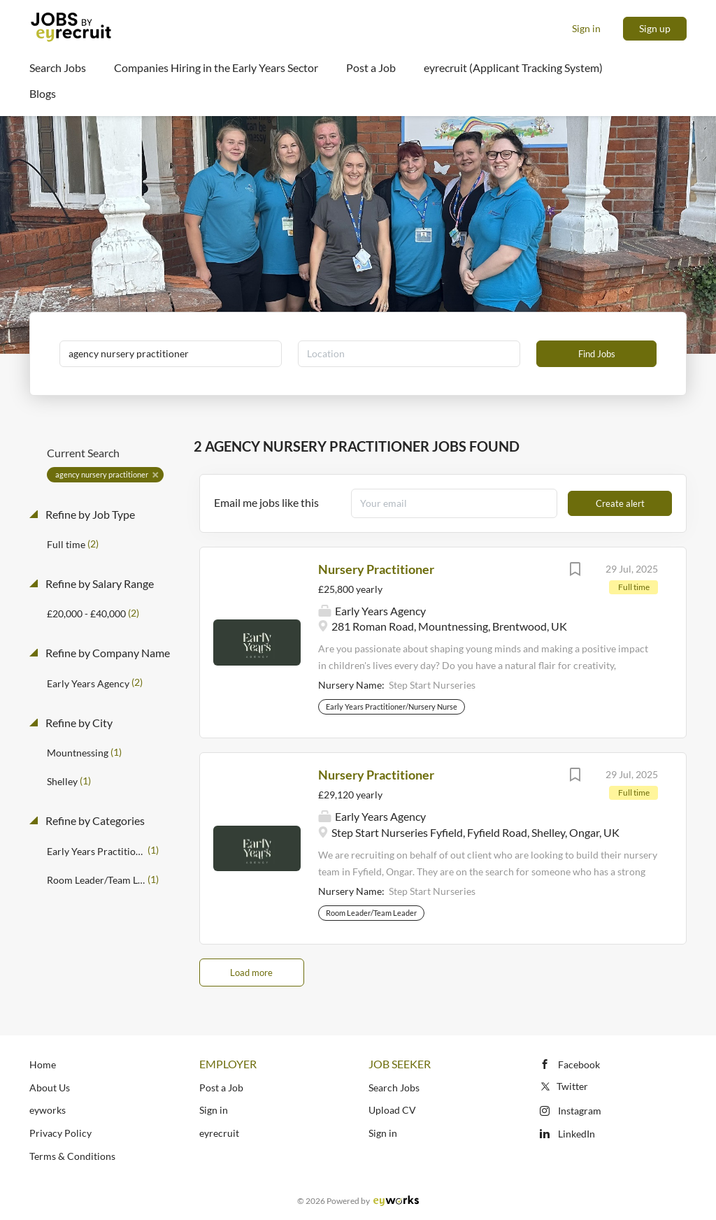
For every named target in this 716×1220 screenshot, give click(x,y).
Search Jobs (394, 1087)
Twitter (563, 1086)
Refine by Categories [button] (94, 820)
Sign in (586, 28)
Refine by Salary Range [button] (98, 583)
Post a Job (221, 1087)
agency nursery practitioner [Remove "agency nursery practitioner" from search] (101, 474)
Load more (251, 972)
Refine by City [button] (78, 722)
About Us (49, 1087)
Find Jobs (596, 353)
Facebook (579, 1064)
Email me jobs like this (266, 502)
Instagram (579, 1111)
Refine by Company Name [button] (106, 652)
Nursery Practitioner (376, 569)
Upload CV (392, 1110)
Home (42, 1064)
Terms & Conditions (72, 1156)
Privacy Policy (60, 1133)
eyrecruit (219, 1133)
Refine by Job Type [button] (89, 514)
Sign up (655, 28)
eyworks (47, 1110)
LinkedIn (576, 1134)
